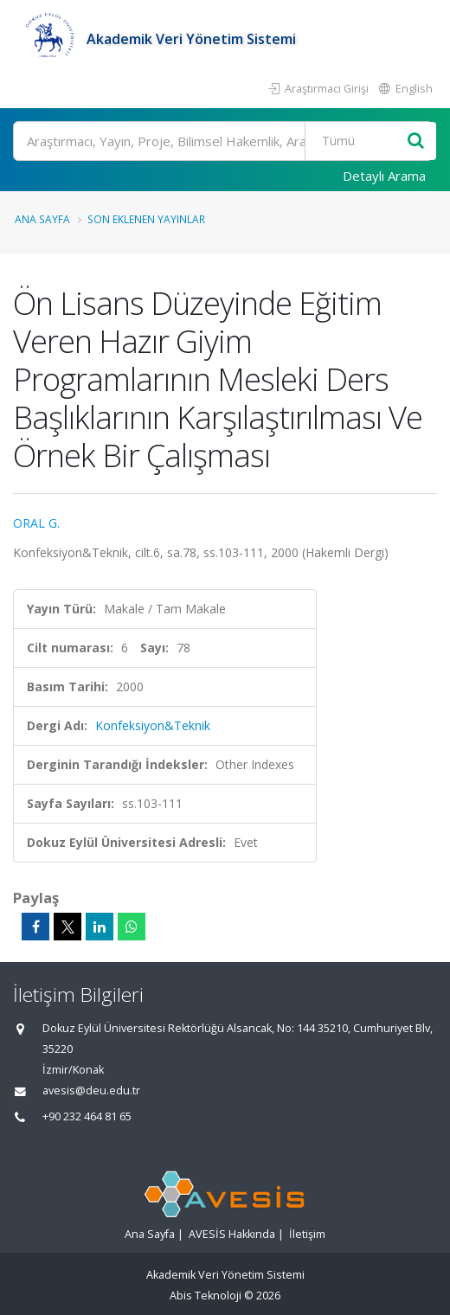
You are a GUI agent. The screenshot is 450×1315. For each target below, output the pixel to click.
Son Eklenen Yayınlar (146, 219)
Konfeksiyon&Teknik (152, 725)
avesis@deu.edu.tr (91, 1090)
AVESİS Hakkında (232, 1234)
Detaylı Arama (384, 175)
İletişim (307, 1234)
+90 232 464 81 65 (87, 1116)
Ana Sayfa (42, 219)
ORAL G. (36, 523)
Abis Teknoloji (205, 1295)
